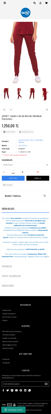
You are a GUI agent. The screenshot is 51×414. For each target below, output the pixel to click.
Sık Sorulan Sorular (9, 317)
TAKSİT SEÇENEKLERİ (11, 276)
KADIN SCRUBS (24, 140)
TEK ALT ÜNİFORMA (36, 140)
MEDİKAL (21, 142)
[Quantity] (13, 171)
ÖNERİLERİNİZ (8, 285)
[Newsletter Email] (25, 384)
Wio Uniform (23, 145)
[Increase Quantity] (22, 172)
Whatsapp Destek (13, 409)
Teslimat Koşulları (8, 335)
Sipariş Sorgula (7, 348)
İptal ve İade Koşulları (10, 341)
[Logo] (25, 13)
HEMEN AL (37, 178)
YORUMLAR (7, 266)
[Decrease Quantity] (4, 172)
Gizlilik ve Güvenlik (9, 338)
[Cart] (46, 3)
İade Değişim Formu (9, 345)
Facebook (5, 359)
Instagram (6, 363)
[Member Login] (40, 3)
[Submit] (46, 384)
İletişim (4, 320)
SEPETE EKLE (13, 178)
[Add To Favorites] (37, 172)
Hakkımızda (6, 310)
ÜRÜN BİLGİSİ (8, 208)
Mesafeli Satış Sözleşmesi (11, 331)
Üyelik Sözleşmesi (9, 314)
